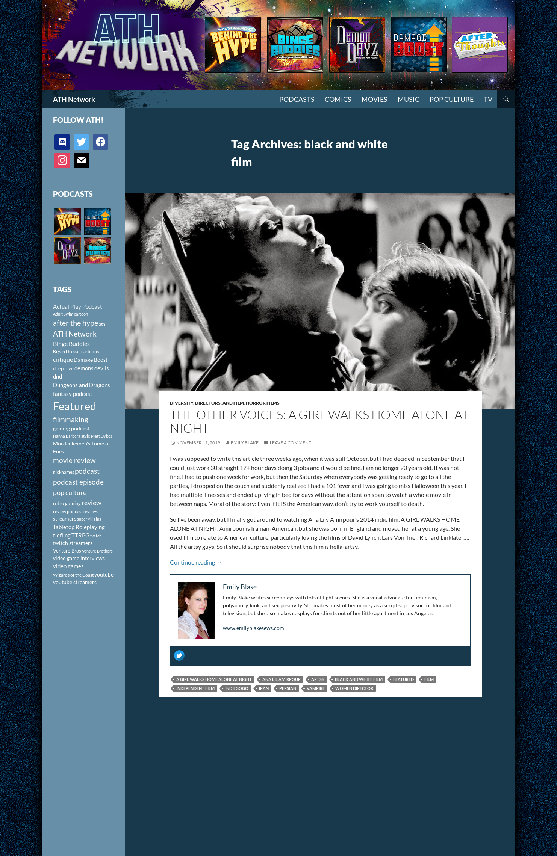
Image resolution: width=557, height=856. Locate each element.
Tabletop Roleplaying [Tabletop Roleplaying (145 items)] (79, 527)
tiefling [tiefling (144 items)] (62, 535)
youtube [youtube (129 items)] (104, 574)
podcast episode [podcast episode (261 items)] (78, 481)
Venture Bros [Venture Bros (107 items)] (67, 551)
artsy (317, 679)
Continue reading (196, 562)
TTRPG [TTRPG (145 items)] (80, 535)
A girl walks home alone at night (214, 679)
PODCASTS (297, 99)
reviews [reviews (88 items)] (90, 511)
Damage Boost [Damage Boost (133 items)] (90, 359)
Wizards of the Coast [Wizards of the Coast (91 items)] (73, 574)
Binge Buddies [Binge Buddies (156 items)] (71, 343)
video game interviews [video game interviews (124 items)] (79, 558)
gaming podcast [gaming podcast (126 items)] (71, 428)
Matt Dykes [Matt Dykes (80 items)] (101, 435)
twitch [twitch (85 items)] (95, 535)
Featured (403, 679)
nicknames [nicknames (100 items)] (63, 472)
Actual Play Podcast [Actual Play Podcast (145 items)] (77, 306)
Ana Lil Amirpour (281, 679)
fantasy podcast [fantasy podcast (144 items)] (72, 393)
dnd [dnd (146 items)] (57, 376)
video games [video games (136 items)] (68, 566)
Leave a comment (290, 442)
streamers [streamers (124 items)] (64, 518)
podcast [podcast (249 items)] (87, 470)
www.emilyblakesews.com (253, 628)
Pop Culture (452, 99)
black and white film (359, 679)
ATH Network (74, 99)
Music (408, 99)
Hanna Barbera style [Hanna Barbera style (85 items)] (71, 435)
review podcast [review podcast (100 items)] (68, 511)
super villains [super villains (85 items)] (89, 518)
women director (354, 688)
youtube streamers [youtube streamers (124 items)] (75, 582)
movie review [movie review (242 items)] (74, 460)
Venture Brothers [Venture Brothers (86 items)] (97, 550)
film (429, 679)
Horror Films (263, 403)
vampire (316, 688)
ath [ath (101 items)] (102, 324)
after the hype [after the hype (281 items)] (75, 323)
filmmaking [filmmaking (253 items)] (70, 419)
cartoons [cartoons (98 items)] (90, 351)
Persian (287, 688)
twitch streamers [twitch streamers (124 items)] (72, 543)
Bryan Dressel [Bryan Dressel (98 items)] (66, 351)
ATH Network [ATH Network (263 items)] (75, 333)
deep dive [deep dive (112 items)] (63, 368)
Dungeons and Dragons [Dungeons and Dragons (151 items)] (81, 385)
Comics (338, 99)
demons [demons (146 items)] (84, 368)
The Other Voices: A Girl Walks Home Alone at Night (319, 421)
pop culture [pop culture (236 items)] (69, 492)
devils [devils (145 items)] (101, 368)
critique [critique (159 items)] (63, 359)
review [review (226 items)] (91, 502)
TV (488, 99)
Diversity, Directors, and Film (207, 403)
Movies (374, 99)
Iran (264, 688)
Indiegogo (236, 688)
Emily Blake (245, 442)
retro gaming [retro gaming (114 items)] (67, 503)
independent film (195, 688)
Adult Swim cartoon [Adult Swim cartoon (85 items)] (70, 313)
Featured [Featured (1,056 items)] (74, 405)
